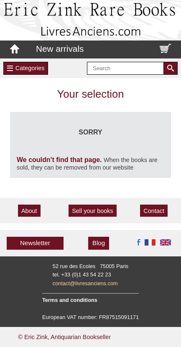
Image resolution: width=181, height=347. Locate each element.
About (29, 211)
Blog (98, 242)
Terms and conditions (69, 300)
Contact (153, 211)
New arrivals (60, 48)
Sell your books (92, 211)
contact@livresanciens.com (85, 283)
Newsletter (35, 242)
